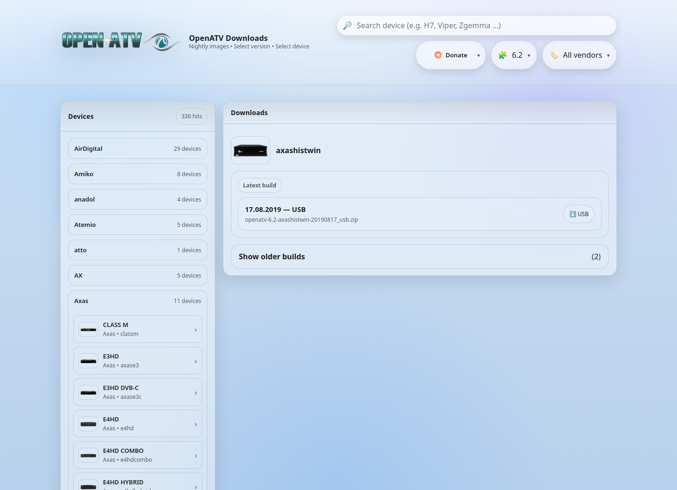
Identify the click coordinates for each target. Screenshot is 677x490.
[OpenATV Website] (122, 42)
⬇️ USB (579, 214)
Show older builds (420, 256)
